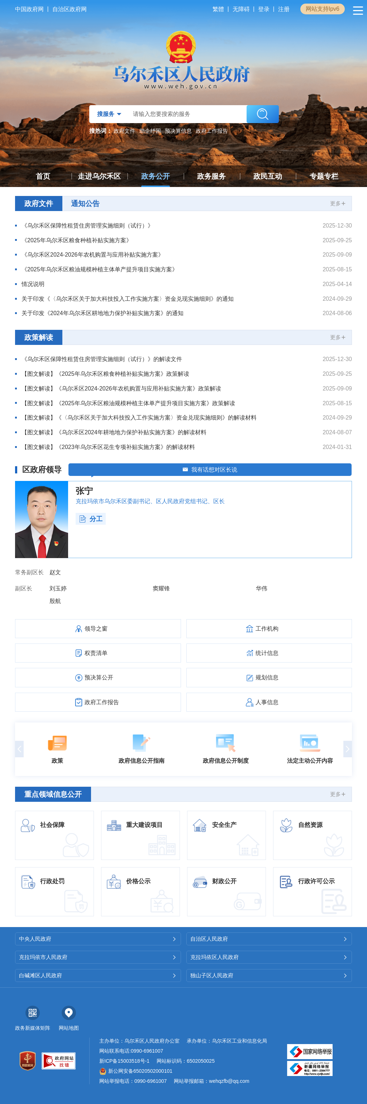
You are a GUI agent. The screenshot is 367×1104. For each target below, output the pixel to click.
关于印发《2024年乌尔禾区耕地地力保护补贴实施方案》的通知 (103, 313)
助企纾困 (150, 131)
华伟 (261, 588)
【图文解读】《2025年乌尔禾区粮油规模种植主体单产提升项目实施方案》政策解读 (128, 403)
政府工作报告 (212, 131)
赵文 (55, 572)
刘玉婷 (58, 588)
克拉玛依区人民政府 (269, 957)
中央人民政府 (98, 939)
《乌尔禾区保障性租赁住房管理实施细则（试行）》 (87, 226)
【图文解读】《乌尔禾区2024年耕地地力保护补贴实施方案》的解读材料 (114, 432)
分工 (91, 519)
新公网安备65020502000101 (135, 1071)
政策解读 (38, 337)
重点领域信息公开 (53, 794)
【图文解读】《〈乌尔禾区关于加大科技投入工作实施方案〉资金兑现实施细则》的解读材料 (139, 418)
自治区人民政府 (269, 939)
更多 (338, 203)
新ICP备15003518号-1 (124, 1061)
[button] (19, 749)
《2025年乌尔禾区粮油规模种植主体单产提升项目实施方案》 (100, 269)
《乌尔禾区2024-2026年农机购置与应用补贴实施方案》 (93, 255)
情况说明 (33, 284)
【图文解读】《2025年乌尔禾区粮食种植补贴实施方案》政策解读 (105, 374)
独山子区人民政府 (269, 975)
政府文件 (124, 131)
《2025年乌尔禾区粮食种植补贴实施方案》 (77, 240)
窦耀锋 (161, 588)
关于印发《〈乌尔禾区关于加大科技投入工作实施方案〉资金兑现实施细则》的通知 (128, 299)
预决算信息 (178, 131)
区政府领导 (42, 469)
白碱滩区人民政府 (98, 975)
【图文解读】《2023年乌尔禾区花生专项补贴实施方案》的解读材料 (108, 447)
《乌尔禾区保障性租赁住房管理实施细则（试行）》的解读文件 (102, 359)
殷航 (55, 601)
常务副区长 (29, 572)
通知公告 (85, 203)
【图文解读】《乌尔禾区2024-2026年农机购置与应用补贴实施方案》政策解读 (121, 388)
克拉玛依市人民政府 (98, 957)
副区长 (23, 588)
